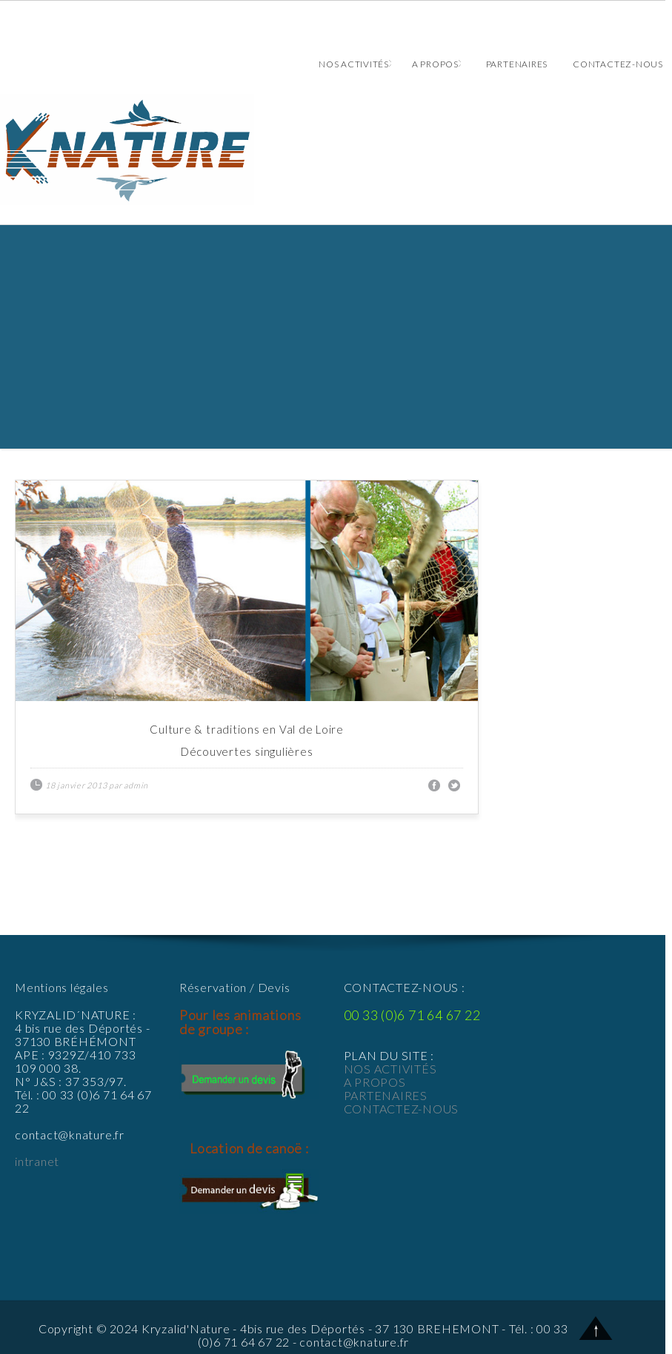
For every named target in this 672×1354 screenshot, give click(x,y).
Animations (332, 149)
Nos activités (355, 64)
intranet (37, 1161)
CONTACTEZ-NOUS (401, 1109)
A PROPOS (375, 1082)
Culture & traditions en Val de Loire (247, 729)
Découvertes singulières (247, 751)
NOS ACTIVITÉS (390, 1069)
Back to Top (596, 1328)
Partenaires (517, 64)
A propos (436, 64)
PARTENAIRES (386, 1095)
